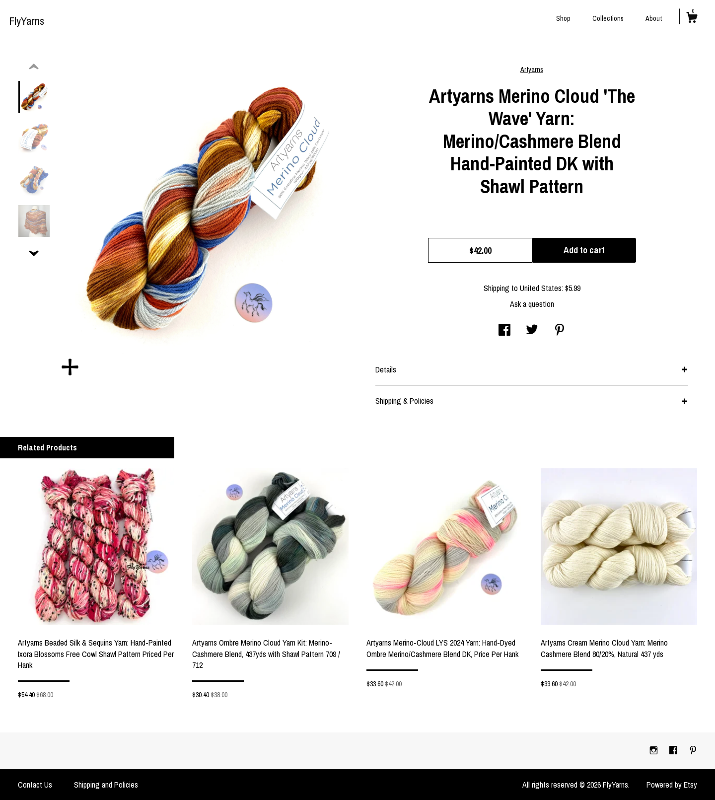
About (653, 18)
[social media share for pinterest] (560, 330)
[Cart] (691, 18)
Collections (608, 18)
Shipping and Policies (106, 784)
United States (541, 288)
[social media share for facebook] (504, 330)
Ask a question (532, 303)
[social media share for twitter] (532, 330)
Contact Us (35, 784)
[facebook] (674, 750)
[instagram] (654, 750)
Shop (563, 18)
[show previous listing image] (33, 67)
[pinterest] (693, 750)
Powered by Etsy (671, 784)
